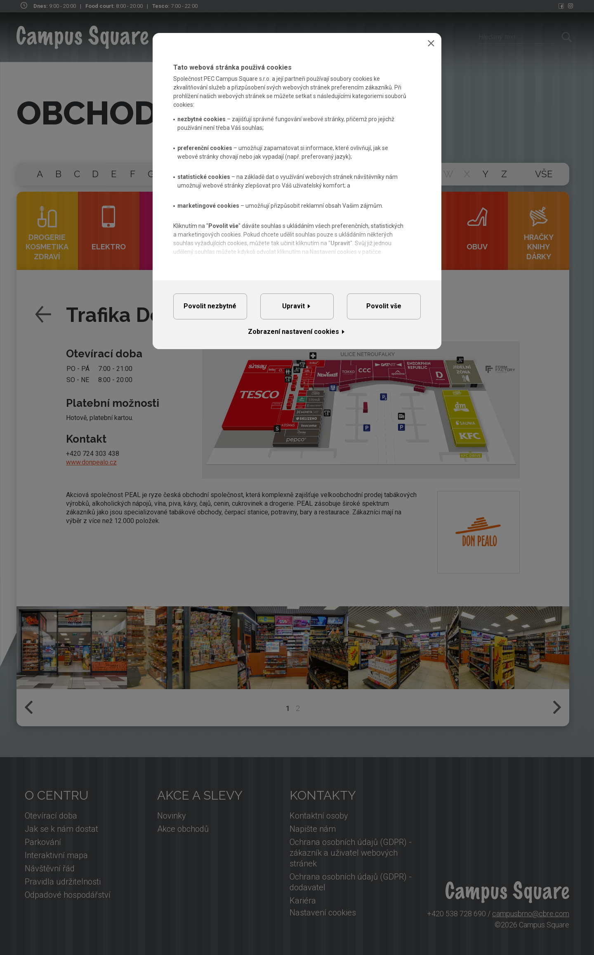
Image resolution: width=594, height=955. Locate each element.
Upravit (293, 306)
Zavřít (431, 43)
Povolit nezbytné (210, 306)
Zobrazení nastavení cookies (293, 332)
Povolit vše (383, 306)
